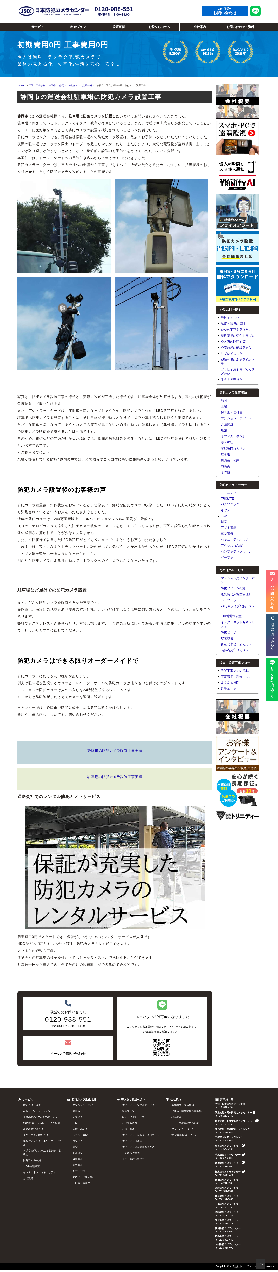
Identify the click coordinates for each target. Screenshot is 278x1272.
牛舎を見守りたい (233, 379)
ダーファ (227, 557)
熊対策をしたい (231, 317)
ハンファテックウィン (236, 551)
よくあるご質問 (131, 1153)
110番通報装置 (231, 616)
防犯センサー (230, 632)
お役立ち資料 (129, 1123)
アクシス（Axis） (233, 545)
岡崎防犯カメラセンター (228, 1212)
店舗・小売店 (80, 1129)
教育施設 (78, 1159)
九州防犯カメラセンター (228, 1244)
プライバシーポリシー (184, 1129)
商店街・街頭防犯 (83, 1177)
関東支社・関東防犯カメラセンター (235, 1112)
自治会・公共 (230, 460)
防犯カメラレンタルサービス (138, 1105)
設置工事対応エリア (133, 1159)
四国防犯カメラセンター (228, 1228)
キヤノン (227, 510)
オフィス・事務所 (233, 436)
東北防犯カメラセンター (228, 1220)
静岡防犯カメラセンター (228, 1180)
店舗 (224, 430)
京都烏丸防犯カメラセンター (230, 1137)
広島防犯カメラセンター (228, 1236)
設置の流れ (177, 1117)
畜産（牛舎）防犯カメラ (238, 644)
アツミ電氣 (228, 527)
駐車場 (225, 454)
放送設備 (227, 638)
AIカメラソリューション (37, 1111)
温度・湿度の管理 (233, 323)
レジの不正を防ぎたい (236, 329)
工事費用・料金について (238, 676)
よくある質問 (230, 682)
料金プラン (78, 27)
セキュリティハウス (235, 539)
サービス (37, 27)
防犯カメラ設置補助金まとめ (138, 1147)
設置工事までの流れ (235, 670)
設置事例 (119, 27)
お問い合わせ (224, 13)
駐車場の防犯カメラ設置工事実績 (114, 777)
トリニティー (230, 492)
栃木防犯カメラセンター (230, 1171)
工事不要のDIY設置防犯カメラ (40, 1117)
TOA (224, 516)
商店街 (225, 466)
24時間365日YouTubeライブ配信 (41, 1123)
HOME (21, 85)
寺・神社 (227, 442)
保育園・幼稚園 (231, 412)
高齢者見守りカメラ (235, 650)
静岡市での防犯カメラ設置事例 (75, 85)
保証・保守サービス (133, 1117)
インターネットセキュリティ (39, 1172)
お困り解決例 (129, 1129)
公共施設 (78, 1165)
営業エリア (228, 688)
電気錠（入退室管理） (236, 594)
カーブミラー (230, 600)
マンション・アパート (236, 418)
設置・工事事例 (37, 85)
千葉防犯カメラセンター (230, 1154)
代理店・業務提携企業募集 (186, 1111)
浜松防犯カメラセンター (228, 1188)
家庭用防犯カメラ (233, 448)
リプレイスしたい (233, 353)
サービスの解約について (185, 1123)
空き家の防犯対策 (233, 341)
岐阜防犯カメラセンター (228, 1196)
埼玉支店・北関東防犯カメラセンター (237, 1121)
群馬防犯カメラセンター (230, 1163)
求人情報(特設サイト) (183, 1135)
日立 (224, 521)
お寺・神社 (79, 1171)
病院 (224, 400)
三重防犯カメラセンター (228, 1204)
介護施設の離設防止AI (236, 347)
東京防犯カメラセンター (230, 1146)
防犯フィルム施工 (33, 1160)
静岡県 (52, 85)
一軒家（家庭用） (83, 1182)
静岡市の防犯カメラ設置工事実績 (114, 750)
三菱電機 (227, 533)
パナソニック (230, 504)
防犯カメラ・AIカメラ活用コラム (140, 1135)
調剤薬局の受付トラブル (238, 335)
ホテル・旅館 (80, 1135)
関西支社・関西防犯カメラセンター (233, 1129)
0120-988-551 (114, 11)
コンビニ (78, 1141)
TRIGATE (227, 498)
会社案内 (200, 27)
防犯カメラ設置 (32, 1105)
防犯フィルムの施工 (235, 588)
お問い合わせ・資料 (240, 27)
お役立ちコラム (159, 27)
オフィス (78, 1117)
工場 (224, 406)
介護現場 (78, 1153)
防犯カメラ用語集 (132, 1141)
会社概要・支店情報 (182, 1105)
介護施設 (227, 424)
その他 (225, 472)
